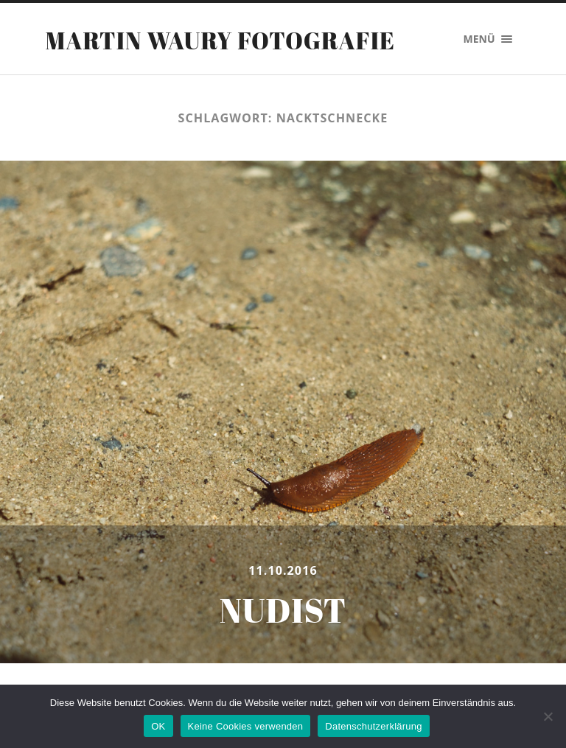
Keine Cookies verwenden (246, 726)
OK (158, 726)
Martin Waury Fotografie (220, 40)
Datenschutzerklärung (373, 726)
